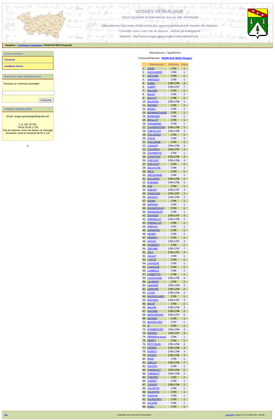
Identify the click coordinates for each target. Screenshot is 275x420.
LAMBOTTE (154, 274)
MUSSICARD (155, 322)
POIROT (152, 351)
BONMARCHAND (157, 112)
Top (6, 415)
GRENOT (153, 226)
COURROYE (155, 153)
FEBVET (152, 189)
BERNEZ (153, 105)
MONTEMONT (156, 314)
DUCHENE (154, 178)
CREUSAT (153, 160)
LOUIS (151, 292)
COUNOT (153, 145)
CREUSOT (154, 164)
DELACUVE (154, 167)
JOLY (150, 252)
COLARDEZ (154, 134)
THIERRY (153, 377)
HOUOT (152, 241)
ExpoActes (230, 415)
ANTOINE (152, 76)
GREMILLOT (155, 223)
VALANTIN (153, 388)
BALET (151, 94)
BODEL (152, 109)
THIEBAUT (154, 373)
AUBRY (151, 87)
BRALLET (153, 120)
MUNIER (152, 318)
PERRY (152, 340)
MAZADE (153, 311)
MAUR (151, 303)
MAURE (152, 307)
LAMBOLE (153, 270)
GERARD (153, 204)
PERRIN (152, 333)
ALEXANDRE (154, 72)
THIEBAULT (154, 370)
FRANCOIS (154, 193)
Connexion (9, 60)
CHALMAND (154, 123)
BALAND (152, 90)
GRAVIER (153, 215)
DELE (151, 171)
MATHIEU (153, 300)
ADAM (150, 68)
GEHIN (151, 200)
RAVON (152, 355)
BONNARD (154, 116)
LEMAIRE (153, 285)
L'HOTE (152, 259)
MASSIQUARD (156, 296)
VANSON (153, 395)
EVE (150, 186)
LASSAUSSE (155, 278)
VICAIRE (152, 403)
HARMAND (154, 230)
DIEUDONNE (155, 175)
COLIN (151, 138)
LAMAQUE (154, 267)
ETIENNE (153, 182)
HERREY (153, 237)
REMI (151, 359)
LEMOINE (153, 289)
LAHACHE (153, 263)
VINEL (151, 406)
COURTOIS (154, 156)
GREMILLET (154, 219)
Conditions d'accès (13, 66)
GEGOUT (153, 197)
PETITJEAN (154, 344)
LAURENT (153, 281)
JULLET (152, 256)
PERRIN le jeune (157, 336)
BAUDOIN (153, 101)
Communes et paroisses (30, 45)
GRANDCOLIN (156, 208)
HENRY (152, 234)
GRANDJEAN (155, 212)
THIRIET (152, 381)
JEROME (153, 248)
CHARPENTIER (156, 127)
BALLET (152, 98)
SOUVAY (152, 366)
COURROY (154, 149)
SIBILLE (152, 362)
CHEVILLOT (154, 131)
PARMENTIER (155, 329)
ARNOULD (153, 79)
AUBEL (151, 83)
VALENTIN (153, 392)
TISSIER (152, 384)
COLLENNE (154, 142)
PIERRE (152, 347)
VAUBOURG (154, 399)
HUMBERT (154, 245)
